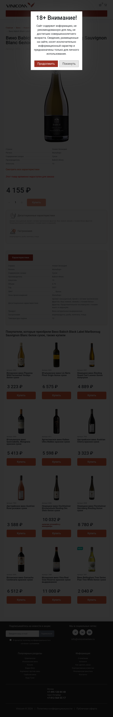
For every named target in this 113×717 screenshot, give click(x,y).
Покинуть (69, 63)
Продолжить (46, 63)
